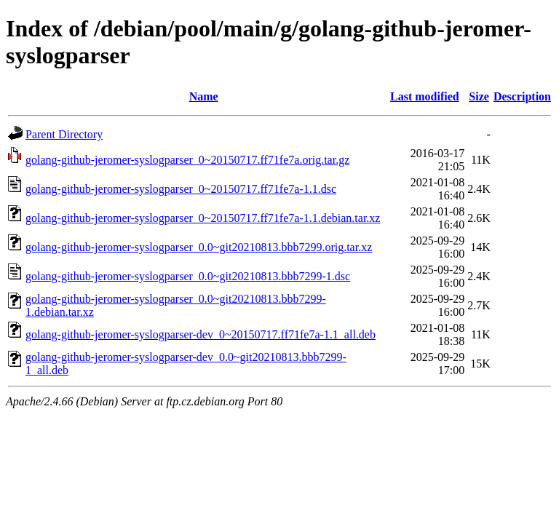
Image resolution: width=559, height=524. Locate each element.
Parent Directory (64, 134)
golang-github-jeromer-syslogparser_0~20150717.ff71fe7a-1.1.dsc (180, 189)
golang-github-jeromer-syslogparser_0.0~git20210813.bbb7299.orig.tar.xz (198, 247)
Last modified (424, 96)
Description (522, 96)
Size (479, 96)
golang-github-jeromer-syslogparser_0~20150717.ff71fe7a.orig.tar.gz (187, 160)
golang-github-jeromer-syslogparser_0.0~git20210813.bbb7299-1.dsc (187, 276)
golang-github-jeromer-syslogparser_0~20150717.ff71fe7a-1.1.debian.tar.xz (202, 218)
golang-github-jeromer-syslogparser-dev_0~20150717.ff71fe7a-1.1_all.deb (200, 334)
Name (203, 96)
